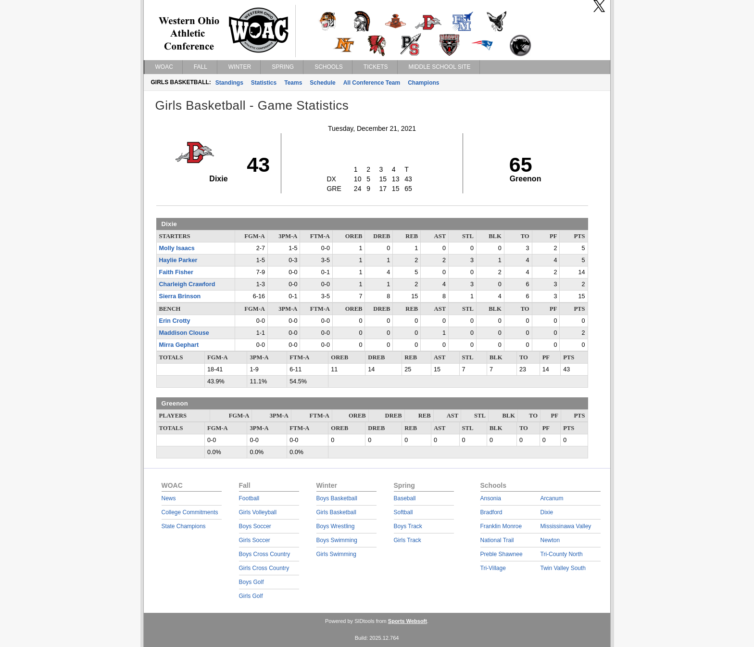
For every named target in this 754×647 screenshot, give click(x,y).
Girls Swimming (336, 554)
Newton (550, 540)
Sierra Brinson (180, 296)
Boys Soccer (255, 526)
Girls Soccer (254, 540)
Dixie (546, 512)
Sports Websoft (407, 621)
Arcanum (552, 498)
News (169, 498)
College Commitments (190, 512)
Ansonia (490, 498)
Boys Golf (251, 582)
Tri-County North (561, 554)
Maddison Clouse (184, 333)
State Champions (184, 526)
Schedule (322, 82)
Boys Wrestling (335, 526)
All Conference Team (371, 82)
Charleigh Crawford (187, 284)
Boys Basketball (336, 498)
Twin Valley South (563, 568)
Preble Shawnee (501, 554)
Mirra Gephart (179, 345)
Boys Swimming (336, 540)
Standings (229, 82)
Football (249, 498)
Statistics (263, 82)
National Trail (497, 540)
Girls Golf (251, 596)
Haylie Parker (178, 260)
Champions (423, 82)
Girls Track (407, 540)
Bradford (491, 512)
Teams (293, 82)
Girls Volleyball (258, 512)
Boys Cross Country (264, 554)
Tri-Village (493, 568)
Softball (403, 512)
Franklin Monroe (501, 526)
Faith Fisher (176, 272)
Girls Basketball (336, 512)
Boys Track (408, 526)
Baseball (405, 498)
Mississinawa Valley (565, 526)
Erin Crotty (174, 320)
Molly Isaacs (177, 248)
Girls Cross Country (264, 568)
